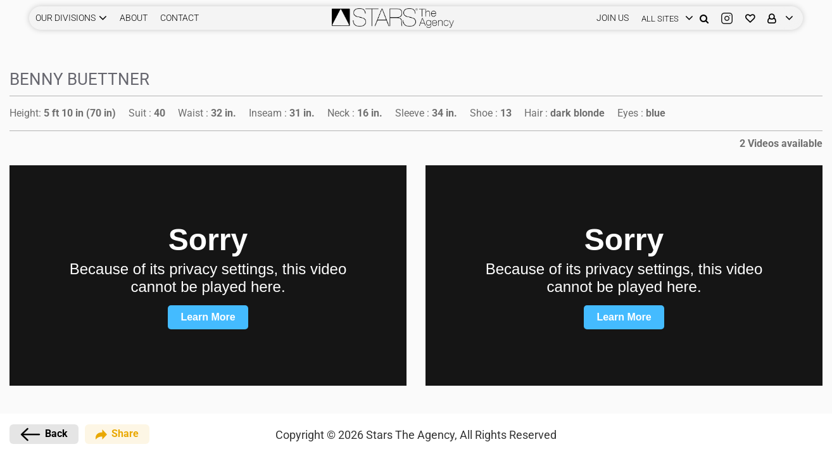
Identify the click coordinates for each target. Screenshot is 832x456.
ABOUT (134, 18)
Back (44, 434)
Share (117, 434)
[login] (664, 18)
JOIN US (612, 18)
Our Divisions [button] (65, 18)
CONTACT (179, 18)
